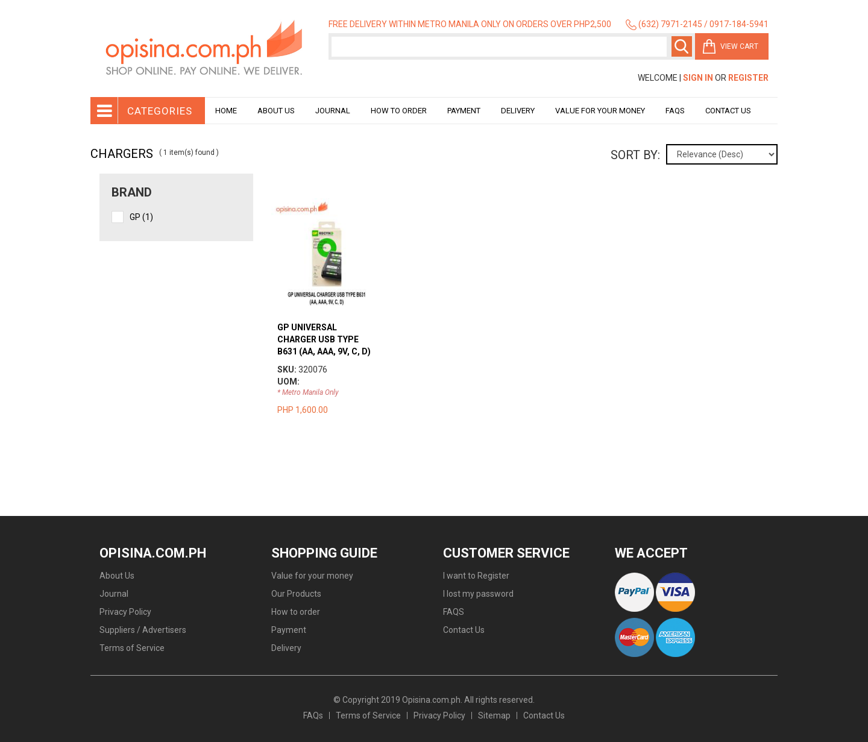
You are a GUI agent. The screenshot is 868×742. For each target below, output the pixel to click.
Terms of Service (132, 648)
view (326, 204)
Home (226, 110)
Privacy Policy (125, 612)
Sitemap (494, 715)
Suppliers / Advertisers (142, 630)
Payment (463, 110)
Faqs (675, 110)
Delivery (518, 110)
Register (748, 78)
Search (681, 46)
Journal (332, 110)
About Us (276, 110)
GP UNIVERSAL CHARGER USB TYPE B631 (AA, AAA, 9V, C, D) (324, 339)
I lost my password (478, 594)
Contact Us (728, 110)
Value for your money (600, 110)
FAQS (453, 612)
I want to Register (476, 575)
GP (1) (141, 217)
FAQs (313, 715)
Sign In (698, 78)
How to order (399, 110)
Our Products (296, 594)
